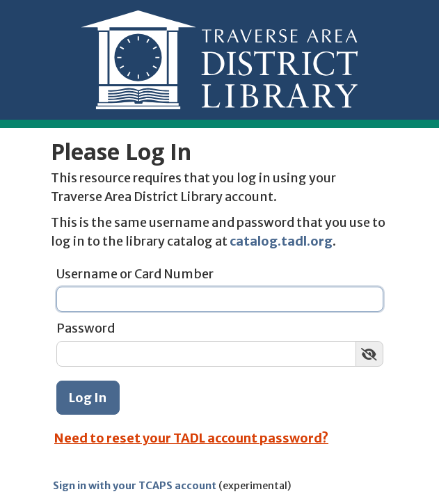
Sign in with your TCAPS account (134, 485)
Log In (87, 398)
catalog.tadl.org (281, 241)
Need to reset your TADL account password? (191, 438)
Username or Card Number (135, 274)
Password (85, 328)
